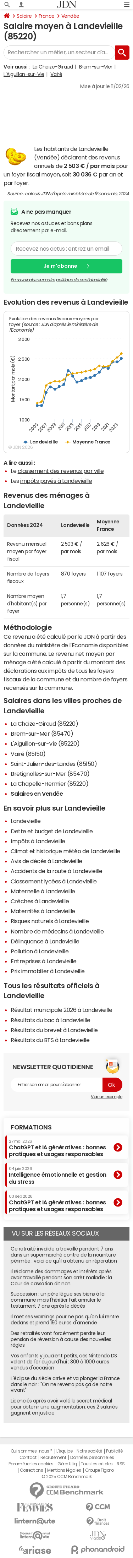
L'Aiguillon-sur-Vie (24, 74)
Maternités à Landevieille (43, 911)
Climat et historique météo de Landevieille (65, 851)
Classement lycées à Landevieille (54, 881)
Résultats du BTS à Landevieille (50, 1040)
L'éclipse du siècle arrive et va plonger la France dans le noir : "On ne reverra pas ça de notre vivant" (65, 1384)
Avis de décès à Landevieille (46, 861)
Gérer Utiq (67, 1464)
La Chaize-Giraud (53, 66)
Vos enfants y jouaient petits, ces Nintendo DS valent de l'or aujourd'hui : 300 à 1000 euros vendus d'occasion (64, 1361)
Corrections (31, 1470)
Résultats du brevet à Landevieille (54, 1030)
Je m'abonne (60, 265)
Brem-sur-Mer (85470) (42, 733)
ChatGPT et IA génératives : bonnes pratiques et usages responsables (57, 1148)
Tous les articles (97, 1464)
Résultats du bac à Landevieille (50, 1020)
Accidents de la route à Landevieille (56, 871)
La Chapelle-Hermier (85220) (49, 783)
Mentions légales (64, 1470)
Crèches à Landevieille (40, 901)
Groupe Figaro (99, 1470)
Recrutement (53, 1457)
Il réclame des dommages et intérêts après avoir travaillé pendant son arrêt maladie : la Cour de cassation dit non (61, 1277)
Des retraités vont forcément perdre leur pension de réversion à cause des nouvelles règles (61, 1339)
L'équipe (64, 1451)
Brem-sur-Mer (95, 66)
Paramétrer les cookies (31, 1464)
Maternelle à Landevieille (43, 891)
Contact (28, 1457)
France (47, 15)
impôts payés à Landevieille (56, 481)
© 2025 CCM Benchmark (66, 1477)
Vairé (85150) (28, 754)
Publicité (114, 1451)
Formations (31, 1127)
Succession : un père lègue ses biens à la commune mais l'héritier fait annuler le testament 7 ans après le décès (57, 1299)
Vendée (70, 15)
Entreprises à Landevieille (44, 961)
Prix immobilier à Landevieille (48, 971)
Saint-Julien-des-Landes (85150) (54, 764)
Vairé (56, 74)
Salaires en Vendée (37, 793)
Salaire (24, 15)
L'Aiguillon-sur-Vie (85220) (45, 743)
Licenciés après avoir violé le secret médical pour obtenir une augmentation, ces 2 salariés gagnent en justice (64, 1406)
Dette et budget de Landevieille (52, 831)
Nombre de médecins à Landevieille (57, 931)
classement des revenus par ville (61, 471)
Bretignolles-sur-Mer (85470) (50, 774)
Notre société (89, 1451)
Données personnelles (92, 1457)
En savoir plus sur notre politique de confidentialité (59, 279)
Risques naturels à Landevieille (50, 921)
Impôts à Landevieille (38, 841)
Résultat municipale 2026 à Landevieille (61, 1010)
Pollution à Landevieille (39, 951)
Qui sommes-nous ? (31, 1451)
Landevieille (25, 821)
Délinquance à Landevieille (45, 941)
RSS (121, 1464)
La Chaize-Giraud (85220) (44, 723)
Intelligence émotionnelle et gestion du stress (57, 1175)
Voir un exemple (106, 1097)
